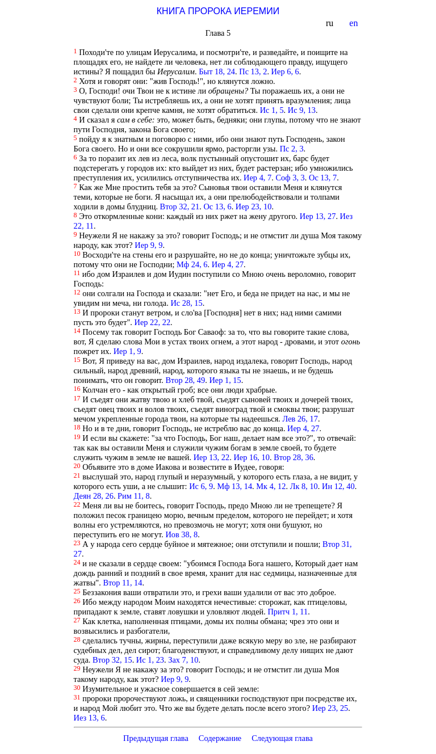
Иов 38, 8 (181, 534)
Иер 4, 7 (257, 177)
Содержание (220, 738)
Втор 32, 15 (112, 659)
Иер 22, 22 (153, 322)
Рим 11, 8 (134, 495)
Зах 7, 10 (183, 659)
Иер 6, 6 (285, 71)
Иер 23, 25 (330, 708)
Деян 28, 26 (94, 495)
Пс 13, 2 (253, 71)
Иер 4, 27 (228, 264)
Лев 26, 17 (299, 418)
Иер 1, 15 (225, 380)
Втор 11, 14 (122, 582)
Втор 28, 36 (293, 457)
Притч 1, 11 (287, 611)
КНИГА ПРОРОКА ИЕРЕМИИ (218, 11)
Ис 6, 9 (201, 486)
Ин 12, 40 (338, 486)
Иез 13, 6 (89, 717)
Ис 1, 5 (272, 110)
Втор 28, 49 (186, 380)
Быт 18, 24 (217, 71)
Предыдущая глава (155, 738)
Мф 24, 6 (192, 264)
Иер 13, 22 (212, 457)
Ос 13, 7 (323, 177)
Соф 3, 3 (289, 177)
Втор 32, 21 (180, 206)
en (354, 23)
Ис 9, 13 (302, 110)
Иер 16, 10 (251, 457)
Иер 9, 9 (148, 245)
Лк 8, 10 (304, 486)
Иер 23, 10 (254, 206)
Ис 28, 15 (186, 303)
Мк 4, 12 (271, 486)
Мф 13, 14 (234, 486)
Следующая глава (282, 738)
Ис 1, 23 (150, 659)
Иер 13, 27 (318, 216)
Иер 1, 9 (127, 351)
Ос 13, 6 (217, 206)
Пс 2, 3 (292, 148)
